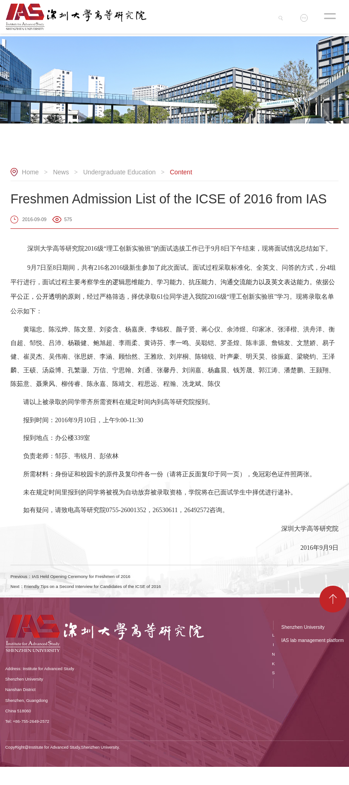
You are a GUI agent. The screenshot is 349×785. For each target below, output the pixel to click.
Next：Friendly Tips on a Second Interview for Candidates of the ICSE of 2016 (153, 600)
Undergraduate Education (119, 172)
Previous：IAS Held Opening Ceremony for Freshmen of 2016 (124, 580)
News (61, 172)
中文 (307, 19)
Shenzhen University (302, 645)
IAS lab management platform (312, 659)
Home (30, 172)
